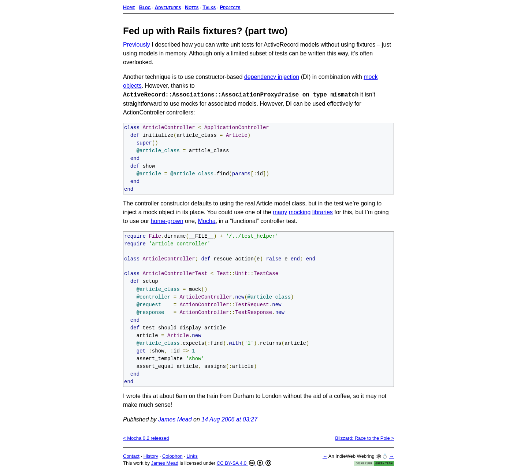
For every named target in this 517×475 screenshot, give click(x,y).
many (280, 214)
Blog (145, 7)
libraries (322, 214)
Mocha (207, 222)
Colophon (172, 460)
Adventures (168, 7)
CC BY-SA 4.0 (244, 467)
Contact (131, 460)
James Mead (175, 424)
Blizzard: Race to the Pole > (364, 442)
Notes (191, 7)
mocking (300, 214)
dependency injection (271, 77)
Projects (230, 7)
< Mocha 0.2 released (146, 442)
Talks (209, 7)
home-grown (167, 222)
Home (129, 7)
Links (191, 460)
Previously (136, 44)
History (151, 460)
